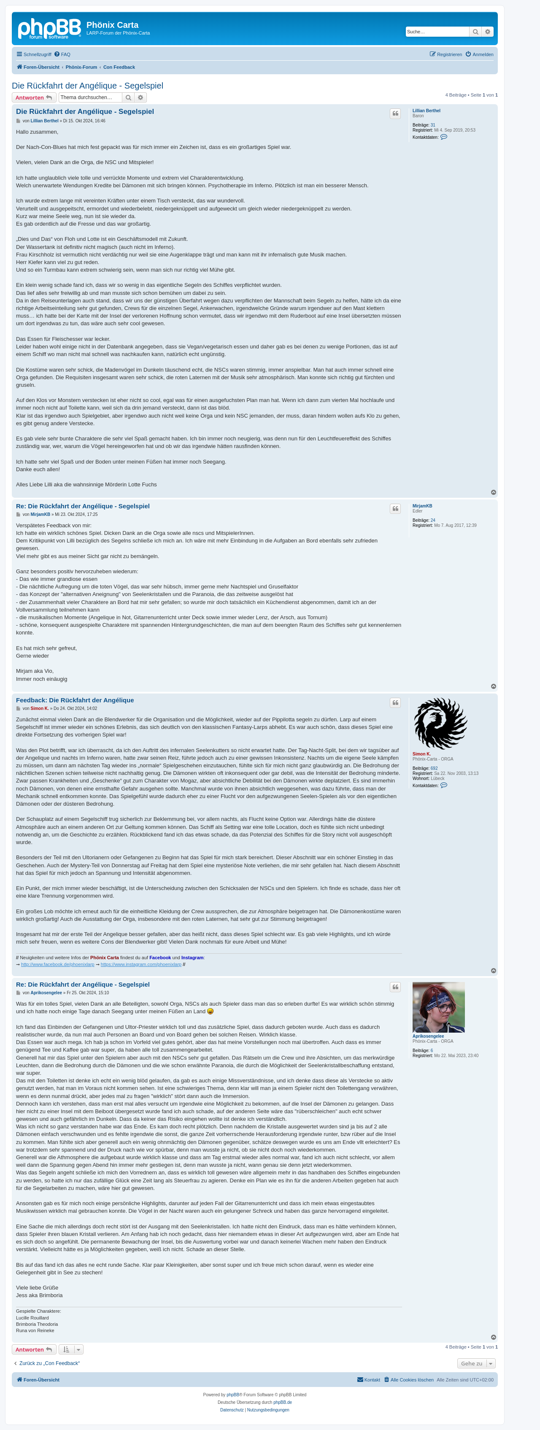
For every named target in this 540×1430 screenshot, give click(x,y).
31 (433, 125)
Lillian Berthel (426, 110)
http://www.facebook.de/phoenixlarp (57, 964)
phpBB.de (282, 1402)
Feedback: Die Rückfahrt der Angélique (75, 700)
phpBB (233, 1394)
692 (434, 768)
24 (433, 520)
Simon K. (422, 754)
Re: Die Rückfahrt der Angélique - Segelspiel (83, 506)
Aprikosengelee (428, 1036)
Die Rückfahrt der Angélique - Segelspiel (87, 85)
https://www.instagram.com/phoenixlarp (141, 964)
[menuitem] (62, 54)
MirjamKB (422, 506)
